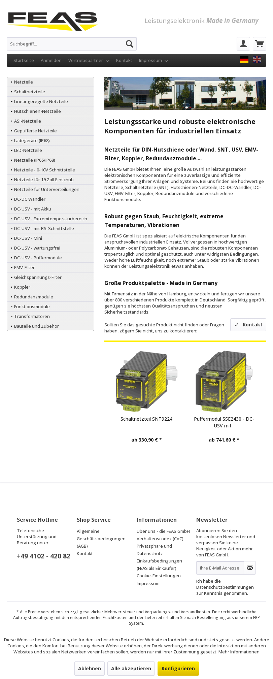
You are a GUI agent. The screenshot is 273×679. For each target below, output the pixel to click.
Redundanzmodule (33, 297)
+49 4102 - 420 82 (43, 556)
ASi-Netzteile (27, 121)
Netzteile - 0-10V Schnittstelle (44, 170)
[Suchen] (130, 44)
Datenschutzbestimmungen (225, 587)
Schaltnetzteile (29, 92)
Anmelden (51, 60)
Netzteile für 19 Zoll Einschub (43, 179)
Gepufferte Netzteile (35, 131)
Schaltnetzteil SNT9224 (146, 419)
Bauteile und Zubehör (36, 326)
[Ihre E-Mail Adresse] (220, 568)
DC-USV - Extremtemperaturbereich (50, 219)
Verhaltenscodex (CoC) (160, 539)
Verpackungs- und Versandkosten (177, 612)
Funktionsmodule (31, 306)
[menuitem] (72, 44)
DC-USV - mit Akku (32, 209)
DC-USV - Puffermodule (37, 258)
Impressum (153, 60)
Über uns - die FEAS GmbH (163, 531)
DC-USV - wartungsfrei (36, 248)
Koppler (21, 287)
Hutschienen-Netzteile (37, 111)
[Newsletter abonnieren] (250, 568)
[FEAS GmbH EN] (257, 59)
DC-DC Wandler (29, 199)
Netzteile (23, 82)
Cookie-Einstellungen (159, 576)
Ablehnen (89, 668)
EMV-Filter (24, 267)
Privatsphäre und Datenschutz (154, 549)
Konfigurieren (178, 668)
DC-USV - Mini (27, 238)
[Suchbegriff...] (72, 44)
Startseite (23, 60)
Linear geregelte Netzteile (40, 101)
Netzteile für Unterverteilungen (46, 189)
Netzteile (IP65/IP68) (34, 160)
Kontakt (124, 60)
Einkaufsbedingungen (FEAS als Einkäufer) (159, 564)
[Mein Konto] (243, 44)
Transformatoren (31, 316)
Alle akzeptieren (131, 668)
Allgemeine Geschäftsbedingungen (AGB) (101, 538)
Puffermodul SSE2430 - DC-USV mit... (224, 422)
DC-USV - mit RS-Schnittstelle (43, 228)
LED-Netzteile (27, 150)
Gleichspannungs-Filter (37, 277)
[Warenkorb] (259, 44)
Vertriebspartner (88, 60)
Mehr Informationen (239, 652)
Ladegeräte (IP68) (31, 140)
